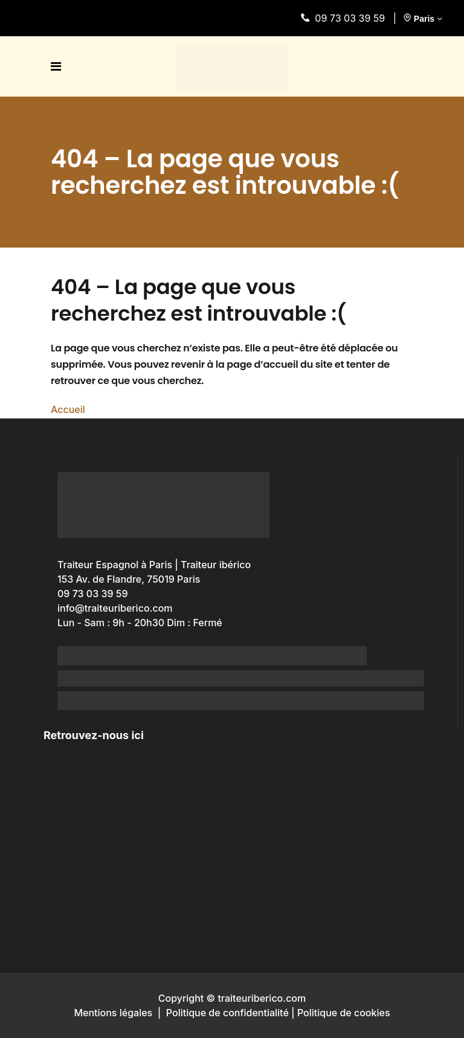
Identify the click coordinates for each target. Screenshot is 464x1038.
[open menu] (59, 66)
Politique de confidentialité (227, 1013)
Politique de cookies (343, 1013)
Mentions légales (113, 1013)
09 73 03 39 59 (345, 18)
